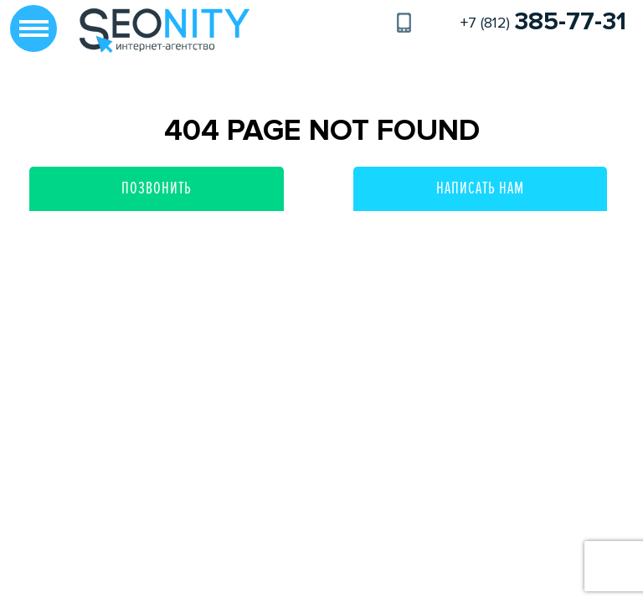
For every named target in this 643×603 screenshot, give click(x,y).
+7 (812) (543, 22)
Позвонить (156, 188)
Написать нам (480, 188)
